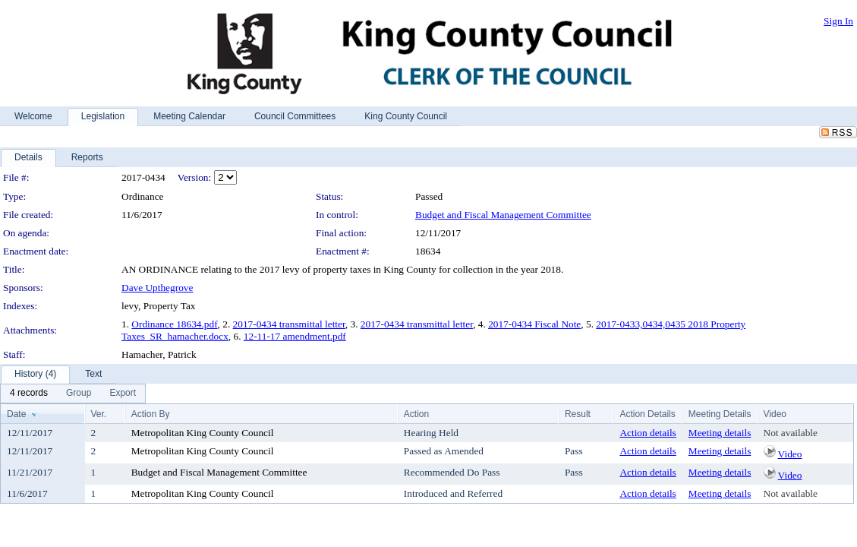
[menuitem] (29, 393)
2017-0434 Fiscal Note (534, 324)
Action (416, 414)
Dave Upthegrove (157, 287)
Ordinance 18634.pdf (174, 324)
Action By (150, 414)
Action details (647, 432)
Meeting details (719, 432)
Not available (791, 432)
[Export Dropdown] (122, 393)
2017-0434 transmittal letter (289, 324)
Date (16, 414)
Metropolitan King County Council (202, 432)
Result (578, 414)
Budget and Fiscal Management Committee (503, 214)
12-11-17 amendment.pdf (295, 336)
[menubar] (73, 393)
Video (790, 454)
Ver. (99, 414)
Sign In (838, 21)
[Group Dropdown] (78, 393)
